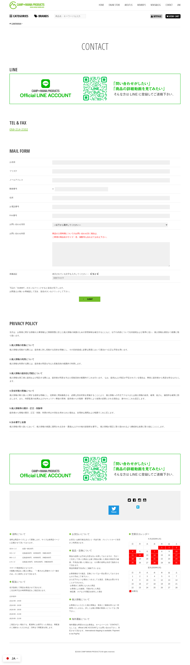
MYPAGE (156, 16)
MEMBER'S (141, 5)
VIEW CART (172, 16)
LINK (178, 5)
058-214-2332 (19, 129)
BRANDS (41, 16)
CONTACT (169, 5)
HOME (101, 5)
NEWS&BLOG (156, 5)
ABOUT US (129, 5)
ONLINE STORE (114, 5)
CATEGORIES (19, 16)
